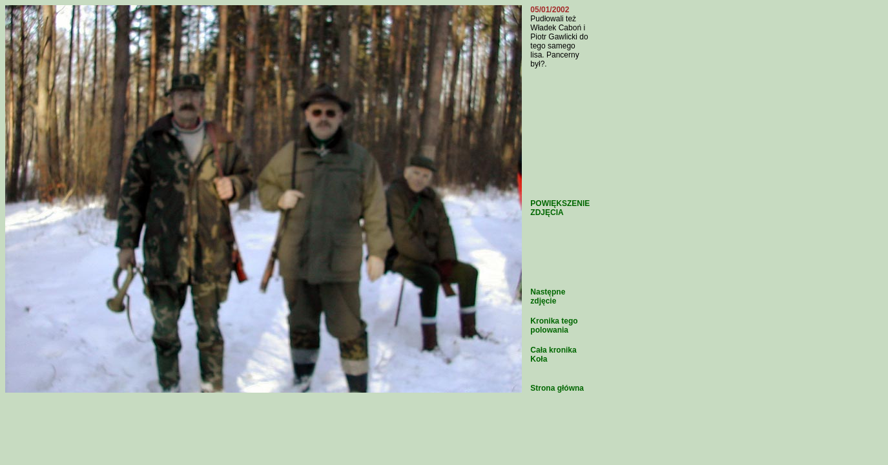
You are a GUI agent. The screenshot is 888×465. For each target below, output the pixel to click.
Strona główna (557, 388)
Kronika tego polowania (553, 325)
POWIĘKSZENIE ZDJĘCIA (560, 208)
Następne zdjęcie (547, 296)
